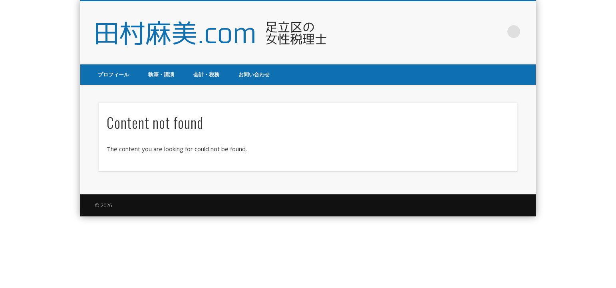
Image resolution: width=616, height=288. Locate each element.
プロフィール (113, 74)
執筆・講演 (161, 74)
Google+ (497, 31)
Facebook (464, 31)
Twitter (481, 31)
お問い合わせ (254, 74)
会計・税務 (206, 74)
